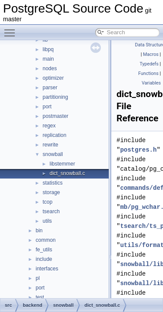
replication (55, 135)
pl (38, 278)
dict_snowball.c (67, 173)
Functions (148, 73)
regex (49, 126)
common (46, 240)
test (40, 297)
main (48, 59)
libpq (48, 49)
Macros (151, 54)
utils (47, 221)
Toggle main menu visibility (11, 29)
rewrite (50, 145)
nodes (50, 68)
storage (51, 192)
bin (39, 231)
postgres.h (138, 150)
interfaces (47, 269)
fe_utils (44, 250)
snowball (53, 154)
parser (50, 87)
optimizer (53, 78)
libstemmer (62, 164)
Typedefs (149, 64)
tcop (48, 202)
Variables (151, 83)
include (44, 259)
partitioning (55, 97)
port (47, 107)
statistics (53, 183)
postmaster (55, 116)
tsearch (51, 211)
